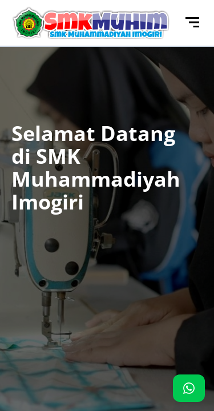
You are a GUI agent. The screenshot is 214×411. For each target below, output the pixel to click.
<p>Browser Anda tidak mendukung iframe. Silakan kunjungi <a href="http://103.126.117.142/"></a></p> (107, 205)
